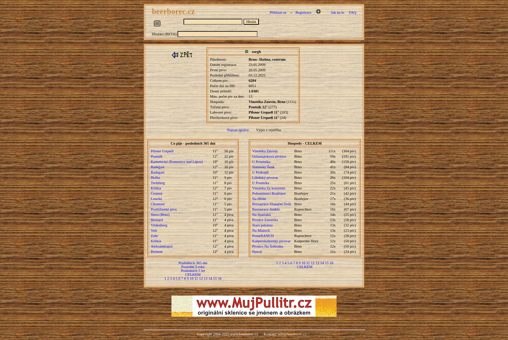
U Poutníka (260, 183)
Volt (154, 230)
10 (192, 278)
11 (196, 278)
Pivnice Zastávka (265, 220)
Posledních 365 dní (193, 263)
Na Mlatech (261, 230)
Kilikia (156, 188)
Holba (155, 178)
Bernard (157, 220)
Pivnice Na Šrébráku (267, 246)
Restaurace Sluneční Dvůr (271, 204)
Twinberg (158, 183)
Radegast (157, 167)
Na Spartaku (261, 215)
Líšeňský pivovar (265, 178)
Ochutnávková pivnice (269, 156)
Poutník (156, 156)
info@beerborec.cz (292, 334)
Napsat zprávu (237, 130)
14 (210, 278)
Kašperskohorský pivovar (271, 241)
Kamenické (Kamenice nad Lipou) (177, 162)
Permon (156, 252)
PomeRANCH (263, 236)
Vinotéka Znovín (265, 151)
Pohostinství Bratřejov (269, 193)
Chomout (158, 204)
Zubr (154, 236)
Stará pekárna (262, 225)
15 (215, 278)
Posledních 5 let (193, 271)
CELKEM (193, 275)
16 (220, 278)
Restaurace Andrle (266, 209)
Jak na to (337, 12)
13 (205, 278)
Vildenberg (159, 225)
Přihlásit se (278, 12)
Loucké (156, 199)
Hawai (257, 252)
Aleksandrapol (162, 246)
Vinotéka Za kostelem (268, 188)
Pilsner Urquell (162, 151)
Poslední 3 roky (193, 267)
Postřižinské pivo (164, 209)
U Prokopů (260, 172)
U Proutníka (261, 162)
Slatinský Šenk (263, 167)
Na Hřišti (259, 199)
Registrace (303, 12)
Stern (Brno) (160, 215)
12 (201, 278)
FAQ (352, 12)
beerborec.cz (174, 11)
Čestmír (157, 193)
